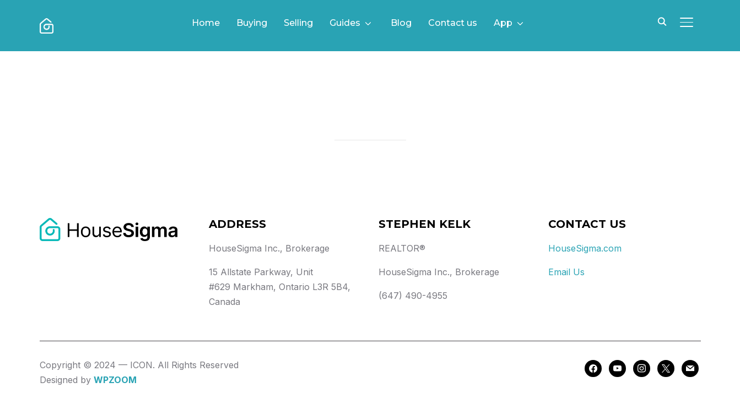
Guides (345, 23)
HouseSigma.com (585, 248)
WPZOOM (115, 379)
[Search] (662, 21)
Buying (251, 23)
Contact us (452, 23)
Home (206, 23)
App (503, 23)
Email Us (566, 271)
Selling (298, 23)
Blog (401, 23)
